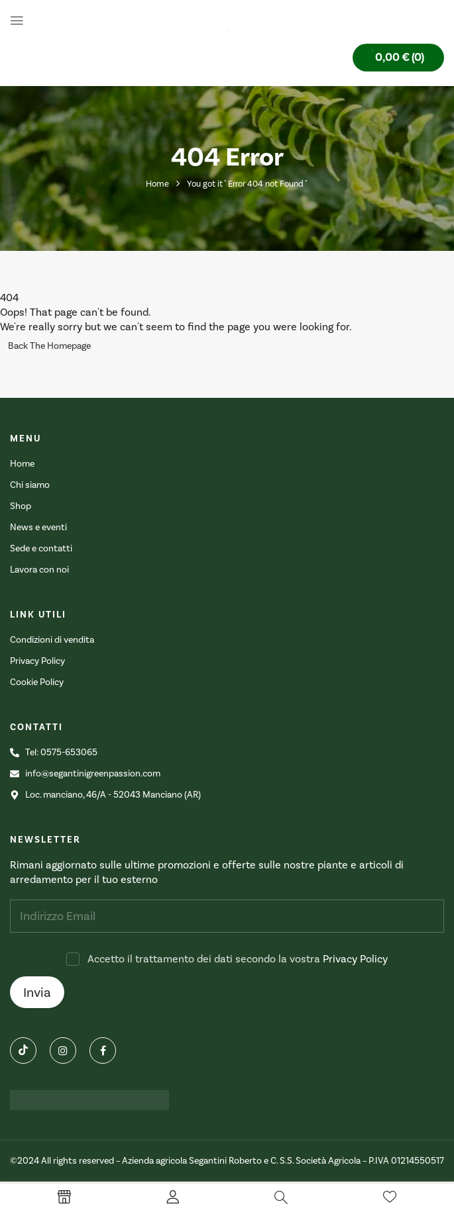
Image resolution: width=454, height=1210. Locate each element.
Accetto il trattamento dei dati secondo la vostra (237, 959)
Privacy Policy (355, 959)
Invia (37, 992)
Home (157, 184)
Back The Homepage (49, 345)
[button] (398, 57)
